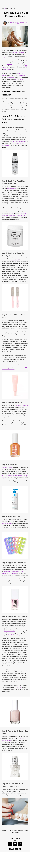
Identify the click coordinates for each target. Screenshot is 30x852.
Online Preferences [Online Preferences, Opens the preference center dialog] (15, 849)
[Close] (28, 835)
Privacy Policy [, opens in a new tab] (10, 846)
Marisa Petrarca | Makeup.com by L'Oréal (18, 1)
